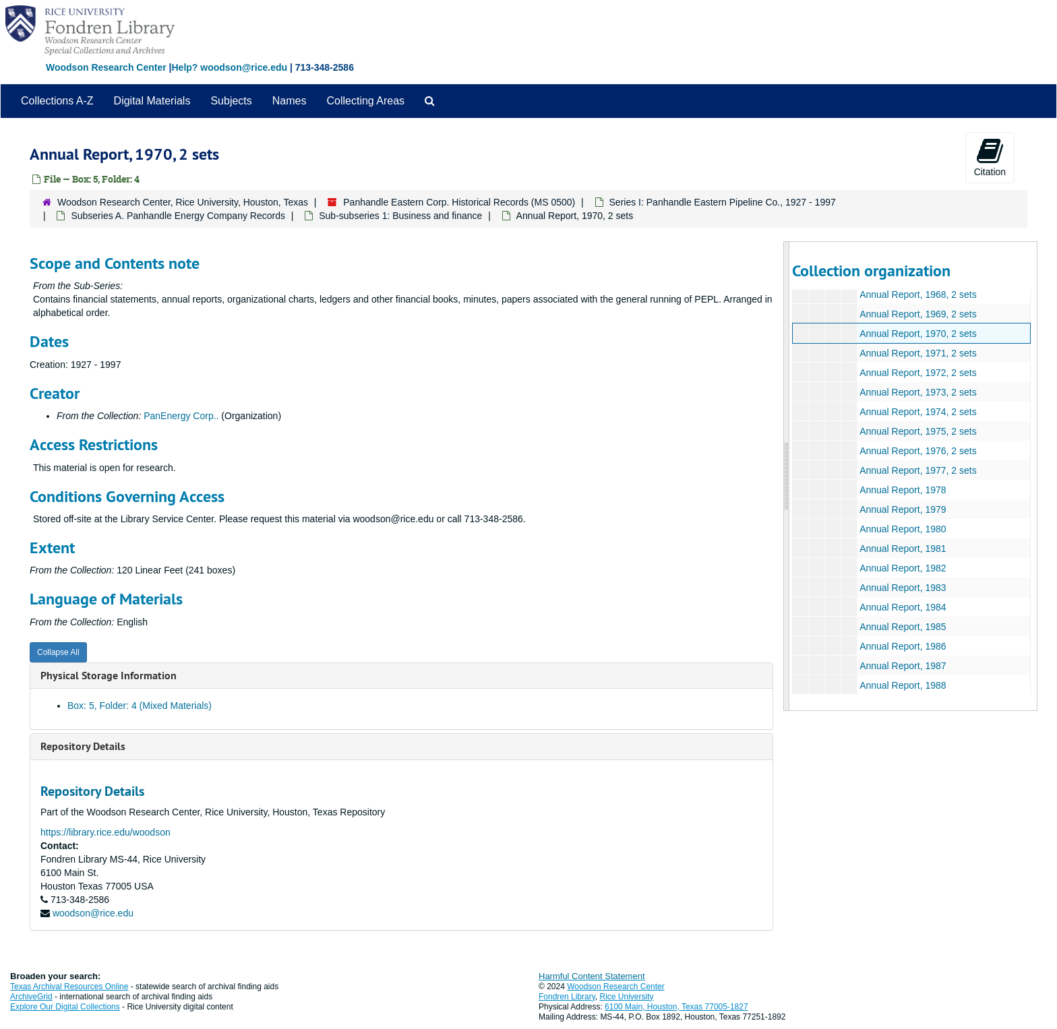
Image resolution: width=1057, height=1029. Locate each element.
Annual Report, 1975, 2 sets (918, 431)
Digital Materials (152, 100)
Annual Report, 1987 (902, 665)
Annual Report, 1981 (902, 548)
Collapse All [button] (58, 652)
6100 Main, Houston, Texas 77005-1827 (676, 1006)
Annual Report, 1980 (902, 529)
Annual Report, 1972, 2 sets (918, 372)
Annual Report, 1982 (902, 568)
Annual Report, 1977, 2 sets (918, 470)
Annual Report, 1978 (902, 490)
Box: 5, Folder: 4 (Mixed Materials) (139, 705)
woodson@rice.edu (93, 913)
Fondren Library (567, 996)
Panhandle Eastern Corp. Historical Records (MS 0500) (459, 202)
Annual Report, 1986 (902, 646)
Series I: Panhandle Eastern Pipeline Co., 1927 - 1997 (722, 202)
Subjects (230, 100)
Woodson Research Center (106, 67)
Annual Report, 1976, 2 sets (918, 450)
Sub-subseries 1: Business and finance (400, 215)
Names (289, 100)
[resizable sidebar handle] (786, 476)
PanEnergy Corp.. (181, 415)
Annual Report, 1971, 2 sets (918, 353)
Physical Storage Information (108, 675)
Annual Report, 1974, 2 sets (918, 411)
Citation (990, 157)
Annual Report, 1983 (902, 587)
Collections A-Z (57, 100)
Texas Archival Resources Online (69, 986)
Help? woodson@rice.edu (229, 67)
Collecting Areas (365, 100)
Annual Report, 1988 (902, 685)
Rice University (627, 996)
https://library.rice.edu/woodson (105, 832)
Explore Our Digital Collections (65, 1006)
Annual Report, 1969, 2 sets (918, 314)
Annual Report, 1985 (902, 626)
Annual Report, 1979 (902, 509)
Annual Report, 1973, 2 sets (918, 392)
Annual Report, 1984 (902, 607)
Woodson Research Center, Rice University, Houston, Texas (182, 202)
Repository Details (82, 746)
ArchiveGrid (31, 996)
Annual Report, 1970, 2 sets (918, 333)
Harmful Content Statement (592, 976)
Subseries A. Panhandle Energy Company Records (178, 215)
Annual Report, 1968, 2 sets (918, 294)
